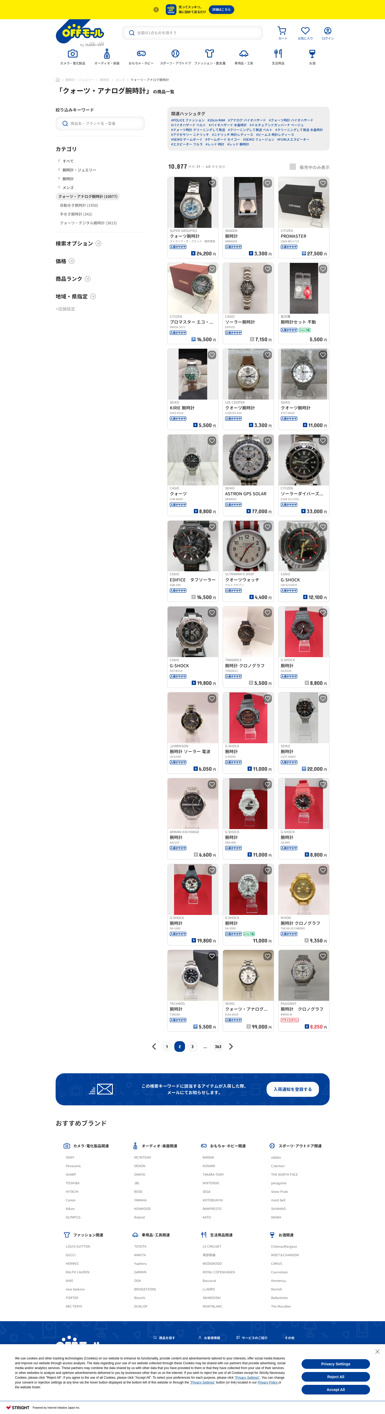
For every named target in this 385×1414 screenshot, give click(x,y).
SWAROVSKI (212, 1298)
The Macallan (281, 1306)
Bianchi (139, 1298)
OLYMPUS (73, 1217)
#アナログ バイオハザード (247, 120)
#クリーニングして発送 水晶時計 (299, 130)
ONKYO (139, 1174)
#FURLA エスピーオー (293, 139)
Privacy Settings (336, 1364)
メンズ (120, 80)
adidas (276, 1157)
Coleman (277, 1166)
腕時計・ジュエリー (80, 80)
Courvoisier (279, 1272)
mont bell (278, 1200)
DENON (139, 1166)
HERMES (72, 1263)
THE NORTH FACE (284, 1174)
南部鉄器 (209, 1255)
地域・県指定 (76, 296)
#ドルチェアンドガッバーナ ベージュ (277, 125)
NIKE (69, 1280)
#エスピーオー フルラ (187, 144)
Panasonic (73, 1166)
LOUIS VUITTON (78, 1246)
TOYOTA (140, 1246)
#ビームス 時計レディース (275, 134)
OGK (137, 1280)
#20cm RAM (216, 120)
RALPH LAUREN (78, 1272)
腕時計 (105, 80)
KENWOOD (142, 1208)
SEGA (206, 1191)
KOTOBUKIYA (213, 1200)
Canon (70, 1200)
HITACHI (72, 1191)
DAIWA (276, 1217)
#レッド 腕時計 (238, 144)
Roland (139, 1217)
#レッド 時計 (215, 144)
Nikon (70, 1208)
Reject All (335, 1377)
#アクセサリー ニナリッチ (190, 134)
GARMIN (140, 1272)
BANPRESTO (212, 1208)
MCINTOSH (142, 1157)
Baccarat (209, 1280)
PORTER (72, 1298)
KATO (207, 1217)
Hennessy (278, 1280)
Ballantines (279, 1298)
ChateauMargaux (284, 1246)
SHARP (71, 1174)
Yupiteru (140, 1263)
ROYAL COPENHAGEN (219, 1272)
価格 (65, 261)
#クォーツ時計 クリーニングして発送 (198, 130)
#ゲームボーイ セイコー (222, 139)
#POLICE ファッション (188, 120)
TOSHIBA (72, 1183)
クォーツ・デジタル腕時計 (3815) (88, 222)
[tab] (73, 56)
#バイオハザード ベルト (188, 125)
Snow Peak (279, 1191)
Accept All (336, 1390)
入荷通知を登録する (293, 1089)
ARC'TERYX (74, 1306)
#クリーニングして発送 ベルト (250, 130)
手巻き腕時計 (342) (76, 214)
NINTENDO (211, 1183)
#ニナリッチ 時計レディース (232, 134)
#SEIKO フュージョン (258, 139)
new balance (75, 1289)
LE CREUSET (212, 1246)
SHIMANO (278, 1208)
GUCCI (71, 1255)
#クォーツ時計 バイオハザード (291, 120)
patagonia (278, 1183)
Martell (276, 1289)
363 (218, 1046)
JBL (137, 1183)
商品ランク (73, 278)
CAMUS (276, 1263)
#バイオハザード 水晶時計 (228, 125)
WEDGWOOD (212, 1263)
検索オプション (79, 243)
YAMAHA (140, 1200)
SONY (70, 1157)
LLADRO (209, 1289)
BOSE (138, 1191)
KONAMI (209, 1166)
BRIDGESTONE (145, 1289)
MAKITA (140, 1255)
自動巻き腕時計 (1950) (79, 205)
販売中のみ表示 (310, 166)
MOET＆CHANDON (285, 1255)
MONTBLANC (212, 1306)
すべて (66, 161)
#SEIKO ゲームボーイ (186, 139)
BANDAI (208, 1157)
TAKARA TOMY (213, 1174)
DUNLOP (141, 1306)
